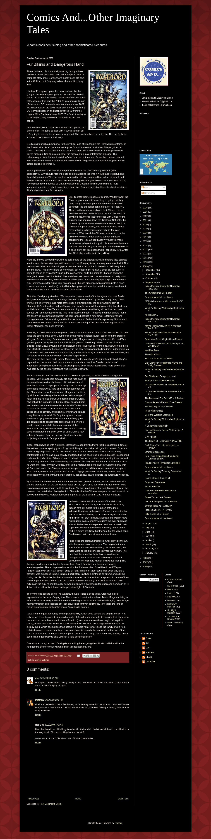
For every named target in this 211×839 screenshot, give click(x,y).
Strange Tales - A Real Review (159, 380)
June (148, 532)
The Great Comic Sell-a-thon (158, 293)
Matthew (39, 700)
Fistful (170, 589)
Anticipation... (151, 315)
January (149, 553)
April (147, 540)
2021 (145, 220)
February (150, 548)
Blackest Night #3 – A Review (159, 406)
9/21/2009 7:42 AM (54, 725)
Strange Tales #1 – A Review (158, 506)
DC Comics (172, 586)
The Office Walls (152, 354)
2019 (145, 228)
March (148, 544)
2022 (145, 216)
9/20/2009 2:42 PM (54, 700)
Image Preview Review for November (162, 463)
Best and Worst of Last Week (159, 297)
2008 (145, 558)
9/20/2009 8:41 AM (49, 678)
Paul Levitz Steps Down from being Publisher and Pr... (161, 457)
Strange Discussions (154, 452)
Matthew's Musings (172, 605)
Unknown (150, 661)
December (150, 270)
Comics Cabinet (42, 660)
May (147, 536)
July (147, 527)
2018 (145, 233)
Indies (170, 593)
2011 (145, 258)
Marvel (170, 600)
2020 (145, 224)
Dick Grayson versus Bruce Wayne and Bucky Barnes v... (163, 364)
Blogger (118, 823)
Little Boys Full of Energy (157, 514)
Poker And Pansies (154, 411)
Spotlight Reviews (171, 611)
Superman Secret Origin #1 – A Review (163, 339)
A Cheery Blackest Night (156, 426)
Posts (146, 187)
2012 (145, 253)
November (150, 274)
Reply (38, 690)
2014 (145, 245)
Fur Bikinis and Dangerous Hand (160, 376)
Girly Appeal (151, 437)
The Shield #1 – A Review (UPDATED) (163, 441)
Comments (148, 193)
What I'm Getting (175, 622)
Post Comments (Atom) (51, 804)
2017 (145, 237)
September (151, 282)
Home (78, 798)
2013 (145, 249)
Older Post (123, 798)
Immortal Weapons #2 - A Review (161, 501)
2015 (145, 241)
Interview (171, 596)
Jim (37, 678)
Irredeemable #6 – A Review (158, 510)
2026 (145, 207)
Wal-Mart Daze (152, 350)
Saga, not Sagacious (155, 482)
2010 (145, 262)
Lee (147, 647)
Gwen (148, 638)
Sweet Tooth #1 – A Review (158, 497)
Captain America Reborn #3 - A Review (163, 402)
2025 (145, 212)
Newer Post (33, 798)
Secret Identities (152, 486)
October (149, 278)
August (149, 523)
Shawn (149, 657)
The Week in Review (173, 617)
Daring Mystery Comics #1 (157, 478)
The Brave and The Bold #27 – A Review (164, 398)
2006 (145, 566)
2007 (145, 562)
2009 (145, 266)
